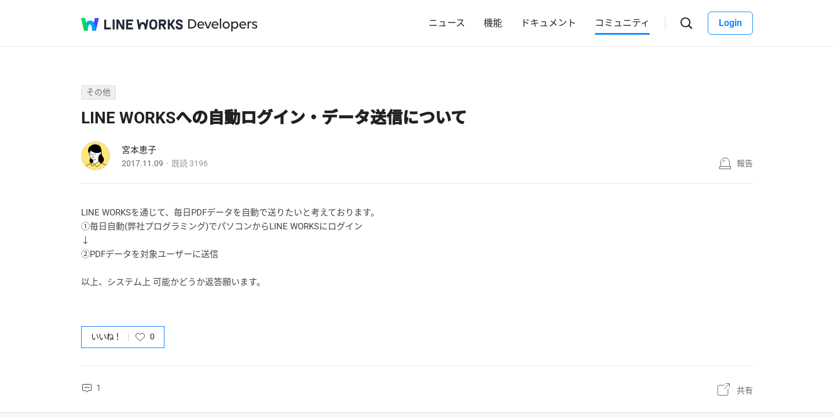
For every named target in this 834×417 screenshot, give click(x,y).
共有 (745, 390)
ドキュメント (548, 22)
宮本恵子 (139, 150)
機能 (493, 22)
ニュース (447, 22)
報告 (745, 163)
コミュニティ (622, 22)
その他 (98, 92)
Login (730, 22)
